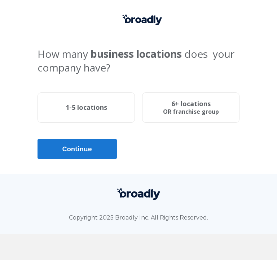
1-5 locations (86, 107)
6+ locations (191, 107)
